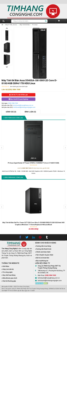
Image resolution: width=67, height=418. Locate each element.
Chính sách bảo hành (43, 252)
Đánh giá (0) (11, 112)
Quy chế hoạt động (9, 275)
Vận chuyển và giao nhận (44, 255)
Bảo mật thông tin (42, 261)
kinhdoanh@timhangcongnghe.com (24, 107)
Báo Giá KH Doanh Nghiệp (18, 99)
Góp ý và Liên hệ (8, 269)
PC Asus (34, 24)
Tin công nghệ (7, 272)
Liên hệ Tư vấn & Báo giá (18, 95)
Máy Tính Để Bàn (25, 24)
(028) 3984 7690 (13, 103)
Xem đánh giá (14, 86)
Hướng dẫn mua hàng (43, 246)
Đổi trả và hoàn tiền (42, 258)
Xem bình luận (23, 86)
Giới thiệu (6, 266)
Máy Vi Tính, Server (11, 24)
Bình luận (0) (30, 112)
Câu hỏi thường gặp (9, 281)
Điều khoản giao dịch (10, 278)
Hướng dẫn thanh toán (43, 249)
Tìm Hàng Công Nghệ (23, 286)
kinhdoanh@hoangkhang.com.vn (23, 105)
